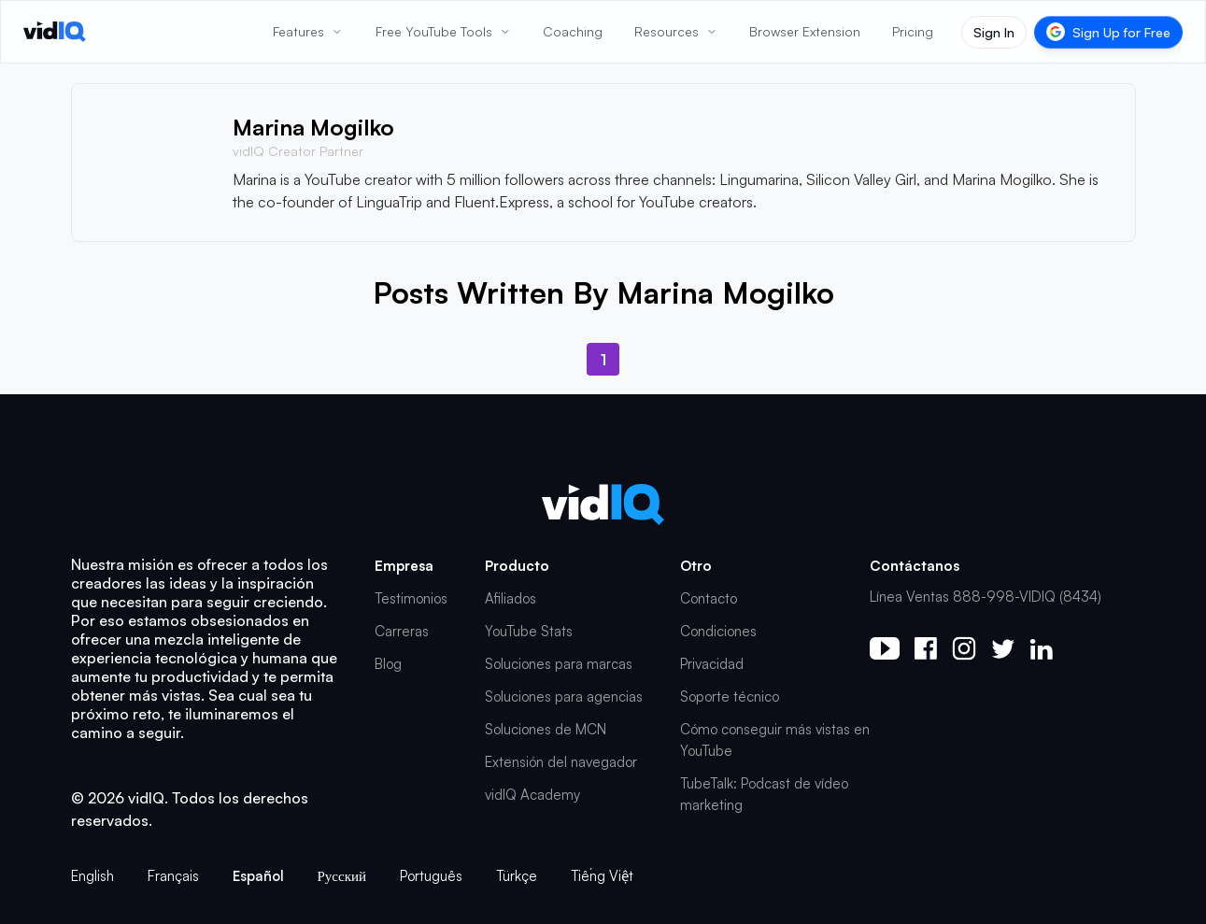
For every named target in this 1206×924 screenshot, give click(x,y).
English (92, 876)
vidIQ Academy (532, 794)
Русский (342, 876)
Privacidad (712, 664)
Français (173, 876)
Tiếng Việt (602, 876)
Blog (388, 664)
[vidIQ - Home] (54, 31)
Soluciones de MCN (545, 729)
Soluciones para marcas (558, 664)
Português (431, 876)
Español (258, 876)
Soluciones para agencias (564, 696)
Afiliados (510, 598)
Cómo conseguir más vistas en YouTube (775, 740)
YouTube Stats (529, 631)
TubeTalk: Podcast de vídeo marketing (764, 794)
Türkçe (516, 876)
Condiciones (718, 631)
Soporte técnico (729, 696)
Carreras (402, 631)
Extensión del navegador (561, 762)
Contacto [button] (708, 598)
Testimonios (411, 598)
